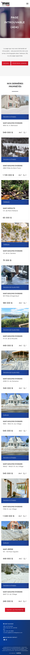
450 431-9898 (10, 631)
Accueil (6, 63)
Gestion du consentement (21, 650)
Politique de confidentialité (19, 649)
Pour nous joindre (19, 63)
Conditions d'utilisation (8, 650)
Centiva (18, 653)
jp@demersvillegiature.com (15, 632)
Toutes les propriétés (15, 610)
